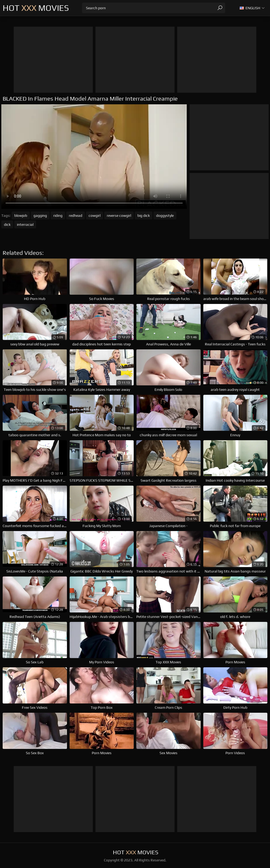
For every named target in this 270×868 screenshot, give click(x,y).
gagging (40, 215)
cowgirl (94, 215)
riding (57, 215)
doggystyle (165, 215)
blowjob (20, 215)
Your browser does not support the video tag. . (94, 156)
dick (7, 224)
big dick (143, 215)
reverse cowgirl (119, 215)
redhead (75, 215)
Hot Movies (36, 8)
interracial (25, 224)
